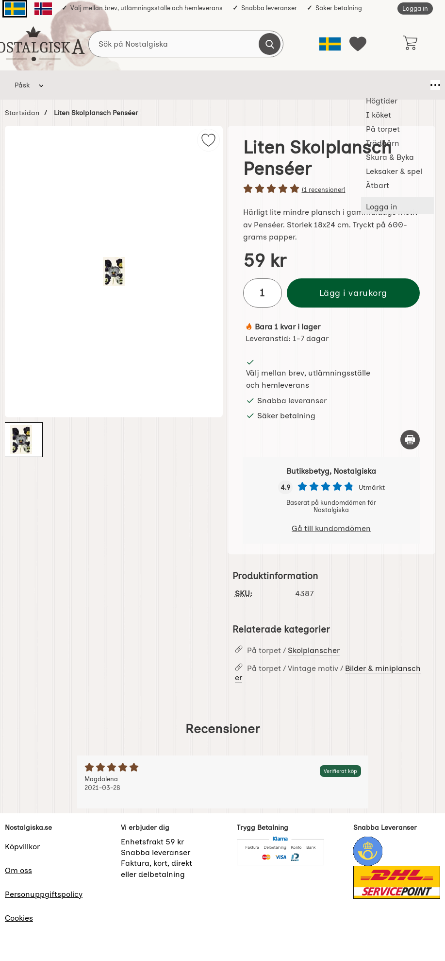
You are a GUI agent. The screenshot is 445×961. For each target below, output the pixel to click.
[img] (208, 140)
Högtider (70, 85)
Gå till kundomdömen (331, 528)
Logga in (415, 8)
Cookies (19, 918)
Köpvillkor (22, 846)
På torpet (161, 85)
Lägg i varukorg (353, 293)
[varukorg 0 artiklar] (409, 43)
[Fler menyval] (424, 85)
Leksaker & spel (332, 85)
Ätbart (387, 85)
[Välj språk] (330, 44)
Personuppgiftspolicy (43, 894)
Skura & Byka (266, 85)
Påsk (22, 85)
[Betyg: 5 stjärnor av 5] (331, 189)
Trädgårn (210, 85)
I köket (115, 85)
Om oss (18, 870)
